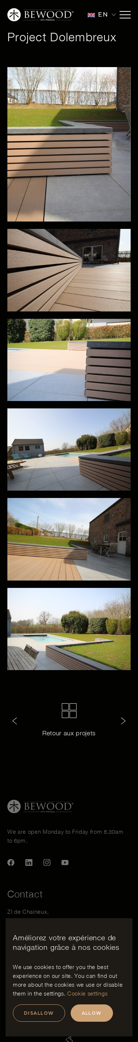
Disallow (39, 1013)
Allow (92, 1013)
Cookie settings (87, 993)
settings (54, 993)
